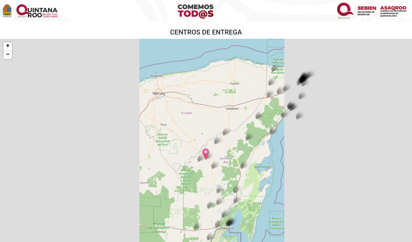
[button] (297, 80)
